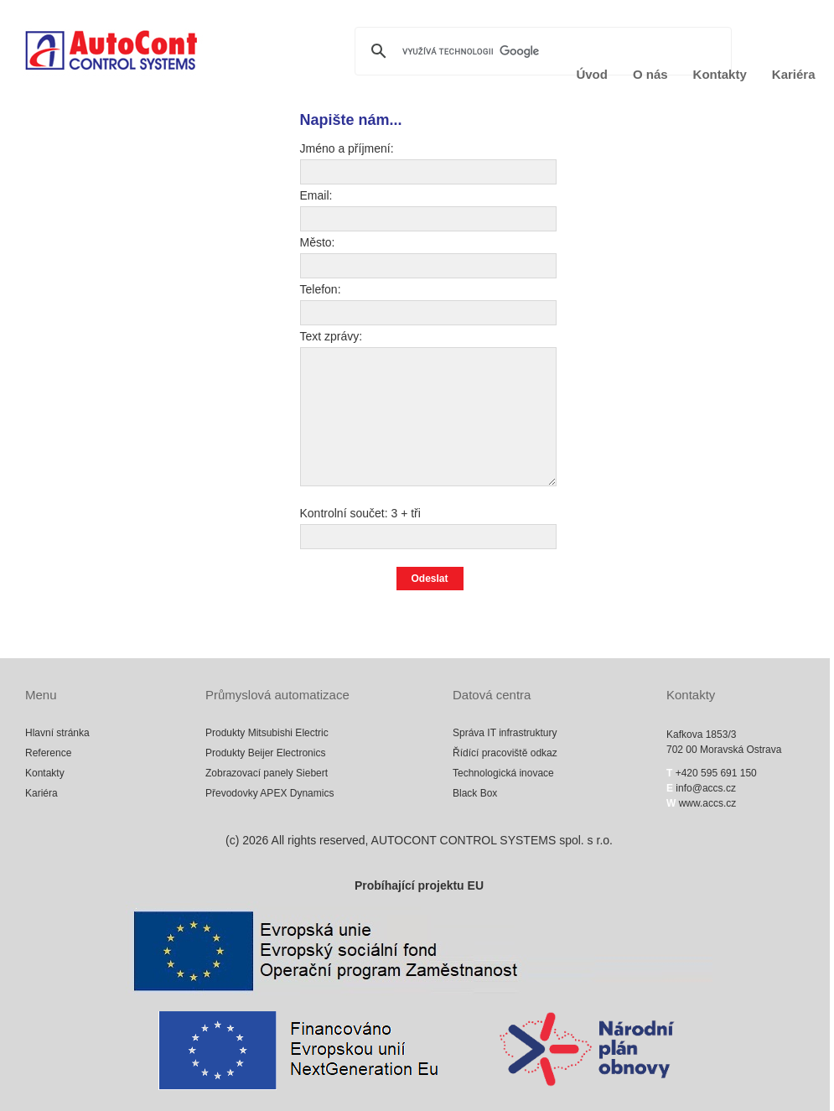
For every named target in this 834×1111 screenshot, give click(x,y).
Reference (48, 753)
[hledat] (540, 51)
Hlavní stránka (57, 733)
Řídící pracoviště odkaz (505, 753)
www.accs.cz (706, 803)
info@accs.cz (706, 788)
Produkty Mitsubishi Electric (267, 733)
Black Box (475, 793)
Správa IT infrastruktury (505, 733)
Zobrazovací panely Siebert (266, 773)
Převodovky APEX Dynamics (269, 793)
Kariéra (794, 74)
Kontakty (720, 74)
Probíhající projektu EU (419, 885)
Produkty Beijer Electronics (265, 753)
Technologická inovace (503, 773)
